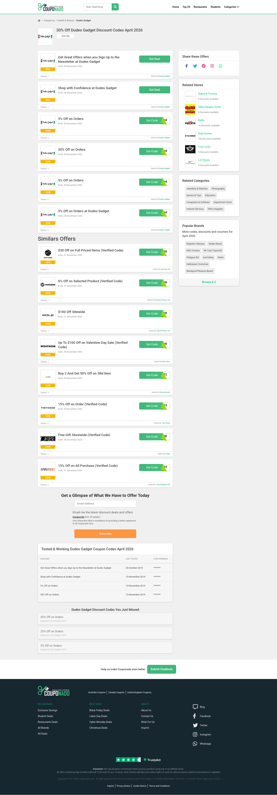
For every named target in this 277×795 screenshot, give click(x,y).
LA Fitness (204, 160)
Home (175, 6)
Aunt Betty (208, 257)
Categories (230, 6)
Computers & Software (198, 202)
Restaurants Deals (48, 722)
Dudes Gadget (83, 20)
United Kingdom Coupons (139, 692)
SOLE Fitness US (163, 331)
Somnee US (165, 269)
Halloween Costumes (197, 264)
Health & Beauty (66, 20)
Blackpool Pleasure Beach (200, 271)
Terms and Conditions (159, 786)
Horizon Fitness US (162, 300)
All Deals (42, 733)
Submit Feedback (162, 669)
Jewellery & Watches (197, 188)
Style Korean (205, 133)
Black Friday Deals (100, 710)
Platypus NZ (193, 257)
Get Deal (154, 59)
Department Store (223, 202)
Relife (201, 120)
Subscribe (105, 533)
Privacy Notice (123, 786)
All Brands (43, 728)
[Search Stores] (115, 6)
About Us (146, 710)
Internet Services (195, 209)
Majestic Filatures (196, 243)
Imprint (145, 728)
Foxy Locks (204, 146)
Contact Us (147, 716)
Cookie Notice (139, 786)
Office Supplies (215, 209)
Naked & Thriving (207, 93)
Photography (218, 188)
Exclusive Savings (47, 710)
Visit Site (65, 36)
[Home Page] (41, 20)
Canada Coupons (116, 692)
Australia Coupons (97, 692)
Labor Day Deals (98, 716)
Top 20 (186, 6)
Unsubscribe (78, 517)
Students (215, 6)
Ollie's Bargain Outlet (209, 107)
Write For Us (148, 722)
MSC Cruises (193, 250)
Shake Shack (215, 243)
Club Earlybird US (163, 485)
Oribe (168, 454)
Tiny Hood (166, 423)
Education (210, 195)
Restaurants (200, 6)
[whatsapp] (220, 65)
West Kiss (166, 361)
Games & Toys (194, 195)
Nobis (221, 257)
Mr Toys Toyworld (213, 250)
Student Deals (45, 716)
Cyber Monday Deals (101, 722)
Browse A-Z (209, 282)
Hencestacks (165, 392)
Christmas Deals (99, 728)
